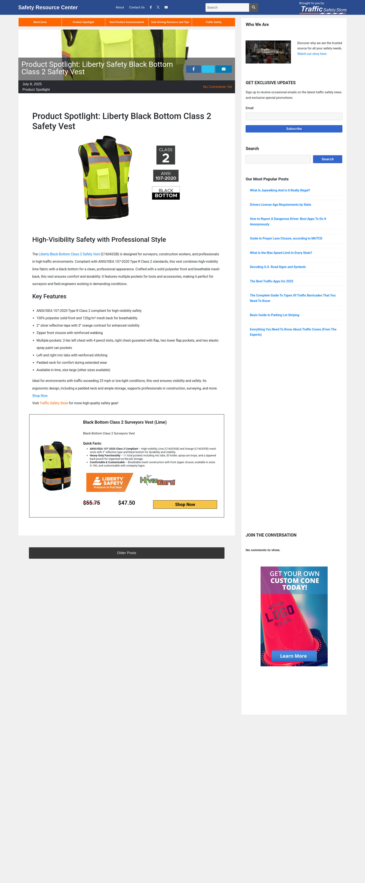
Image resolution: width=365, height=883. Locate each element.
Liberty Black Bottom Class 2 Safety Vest (69, 254)
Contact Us (137, 7)
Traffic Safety (213, 22)
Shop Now (40, 396)
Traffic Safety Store (54, 403)
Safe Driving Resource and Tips (170, 22)
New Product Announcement (127, 22)
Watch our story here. (312, 54)
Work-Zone (40, 22)
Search (328, 159)
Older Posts (126, 553)
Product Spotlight (83, 22)
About (120, 7)
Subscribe (294, 129)
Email (249, 108)
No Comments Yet (217, 87)
